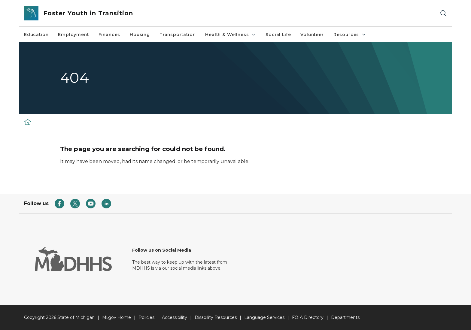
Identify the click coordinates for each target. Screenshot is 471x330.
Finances (109, 34)
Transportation (178, 34)
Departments (345, 317)
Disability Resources (216, 317)
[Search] (443, 13)
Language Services (264, 317)
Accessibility (174, 317)
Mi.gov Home (116, 317)
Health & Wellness (230, 34)
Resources (349, 34)
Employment (73, 34)
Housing (140, 34)
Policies (146, 317)
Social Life (278, 34)
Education (36, 34)
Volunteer (312, 34)
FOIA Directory (308, 317)
